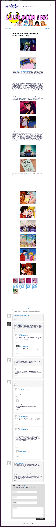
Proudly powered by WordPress (28, 523)
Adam (38, 308)
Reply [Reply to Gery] (15, 385)
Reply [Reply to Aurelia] (16, 447)
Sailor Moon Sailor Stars (26, 307)
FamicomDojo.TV (8, 0)
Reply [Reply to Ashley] (18, 409)
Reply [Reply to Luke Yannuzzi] (15, 319)
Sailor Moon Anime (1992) (24, 306)
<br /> (18, 183)
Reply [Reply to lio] (18, 456)
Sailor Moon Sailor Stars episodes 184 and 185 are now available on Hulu (34, 286)
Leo (24, 485)
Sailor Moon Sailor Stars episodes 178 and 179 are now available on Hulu (22, 286)
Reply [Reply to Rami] (18, 353)
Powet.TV (3, 0)
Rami (14, 324)
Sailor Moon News (19, 0)
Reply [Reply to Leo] (15, 364)
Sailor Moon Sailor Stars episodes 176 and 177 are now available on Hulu (28, 286)
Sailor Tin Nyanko (33, 308)
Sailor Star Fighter (27, 308)
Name (14, 492)
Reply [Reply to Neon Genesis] (16, 375)
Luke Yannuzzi (16, 315)
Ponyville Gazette (14, 0)
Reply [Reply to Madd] (15, 480)
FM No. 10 (33, 306)
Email (14, 497)
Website (14, 502)
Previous (46, 28)
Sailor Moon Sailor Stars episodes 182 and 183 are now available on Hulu (15, 286)
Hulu (17, 52)
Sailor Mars (16, 307)
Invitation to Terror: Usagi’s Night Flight (23, 71)
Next (49, 28)
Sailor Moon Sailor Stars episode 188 (36, 307)
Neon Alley (21, 52)
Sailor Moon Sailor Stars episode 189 (18, 308)
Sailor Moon (20, 307)
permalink (14, 309)
